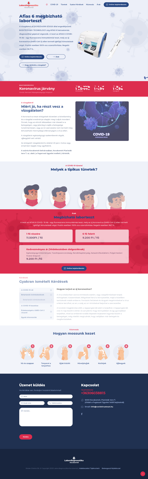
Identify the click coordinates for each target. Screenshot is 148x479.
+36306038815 (93, 393)
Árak (98, 4)
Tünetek (64, 4)
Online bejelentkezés (116, 5)
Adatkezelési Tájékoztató (89, 468)
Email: (99, 407)
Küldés (26, 437)
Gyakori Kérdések (76, 4)
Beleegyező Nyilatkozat (111, 468)
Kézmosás (90, 4)
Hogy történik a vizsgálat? (34, 66)
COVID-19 (54, 4)
